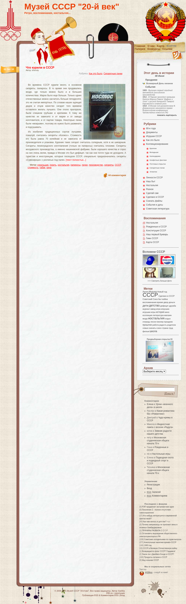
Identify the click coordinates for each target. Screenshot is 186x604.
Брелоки (153, 148)
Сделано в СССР (155, 197)
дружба (172, 306)
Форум (171, 45)
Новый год (162, 292)
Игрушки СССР (154, 136)
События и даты (154, 204)
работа (155, 325)
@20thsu (148, 572)
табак (42, 167)
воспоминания (149, 302)
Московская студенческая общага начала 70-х (158, 440)
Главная (140, 45)
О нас (151, 45)
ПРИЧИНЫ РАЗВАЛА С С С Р (155, 530)
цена (48, 167)
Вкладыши (154, 152)
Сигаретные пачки (113, 73)
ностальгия (63, 165)
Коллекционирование (157, 144)
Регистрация (153, 484)
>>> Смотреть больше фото (160, 281)
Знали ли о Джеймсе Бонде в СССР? (158, 554)
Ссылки (167, 48)
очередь (146, 322)
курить (53, 165)
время (160, 302)
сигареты (109, 165)
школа (153, 331)
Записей (154, 492)
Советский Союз (150, 299)
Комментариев (157, 495)
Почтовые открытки (158, 164)
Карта (160, 45)
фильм (146, 331)
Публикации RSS (90, 595)
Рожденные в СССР (156, 226)
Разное (150, 189)
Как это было (95, 73)
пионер (160, 322)
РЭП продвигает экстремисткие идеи (158, 507)
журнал (146, 309)
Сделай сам (152, 193)
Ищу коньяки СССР (150, 560)
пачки (85, 165)
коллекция (147, 315)
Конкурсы (153, 48)
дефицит (164, 306)
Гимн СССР (152, 238)
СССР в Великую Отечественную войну (160, 548)
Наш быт (150, 181)
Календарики (155, 156)
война (165, 299)
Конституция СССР (156, 230)
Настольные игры (161, 454)
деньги (172, 302)
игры (153, 312)
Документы (152, 132)
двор (166, 302)
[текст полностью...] (76, 160)
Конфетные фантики (158, 160)
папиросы (76, 165)
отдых (168, 318)
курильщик (43, 165)
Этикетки (153, 172)
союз (158, 328)
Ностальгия (152, 185)
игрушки (147, 312)
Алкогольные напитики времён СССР (160, 542)
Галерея (140, 48)
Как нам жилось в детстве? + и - (157, 522)
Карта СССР (152, 242)
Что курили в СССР (40, 67)
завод (153, 309)
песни (153, 322)
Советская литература (157, 208)
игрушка (165, 309)
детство (154, 305)
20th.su (109, 593)
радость (163, 325)
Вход (149, 488)
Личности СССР (154, 177)
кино (167, 312)
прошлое (147, 325)
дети (146, 305)
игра (158, 309)
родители (171, 325)
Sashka (121, 591)
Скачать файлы (154, 201)
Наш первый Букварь (157, 234)
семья (145, 328)
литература (158, 315)
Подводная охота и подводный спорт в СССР (160, 460)
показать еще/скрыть (167, 115)
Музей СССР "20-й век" (71, 6)
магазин (168, 315)
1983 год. (148, 545)
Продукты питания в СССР (155, 557)
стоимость (33, 167)
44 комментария (117, 175)
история (160, 312)
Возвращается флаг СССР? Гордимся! (158, 551)
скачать (152, 328)
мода (145, 318)
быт (160, 299)
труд (171, 328)
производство (96, 165)
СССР (118, 165)
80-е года (151, 128)
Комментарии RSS (109, 595)
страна (165, 328)
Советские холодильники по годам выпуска (162, 539)
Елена (150, 404)
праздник (168, 322)
